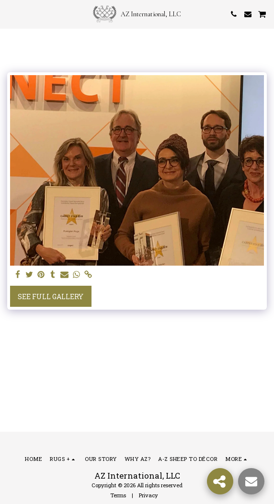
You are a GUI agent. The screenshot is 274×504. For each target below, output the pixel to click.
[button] (10, 13)
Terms (118, 495)
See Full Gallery (50, 296)
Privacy (148, 495)
